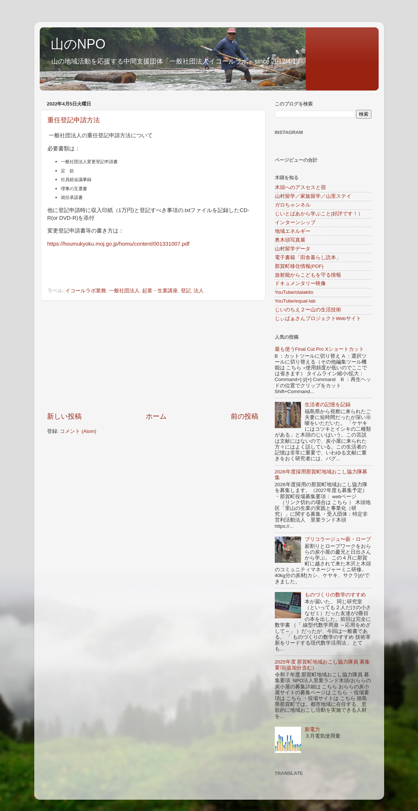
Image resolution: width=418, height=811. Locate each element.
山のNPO (78, 43)
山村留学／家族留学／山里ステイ (313, 196)
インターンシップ (295, 222)
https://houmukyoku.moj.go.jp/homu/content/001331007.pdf (118, 244)
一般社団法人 (124, 290)
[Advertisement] (152, 356)
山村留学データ (292, 248)
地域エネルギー (292, 231)
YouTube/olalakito (294, 292)
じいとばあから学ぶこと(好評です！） (319, 213)
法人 (199, 290)
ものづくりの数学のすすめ (335, 594)
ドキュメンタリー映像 (300, 283)
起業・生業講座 (160, 290)
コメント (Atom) (78, 431)
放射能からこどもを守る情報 (308, 275)
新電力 (312, 729)
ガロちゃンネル (292, 205)
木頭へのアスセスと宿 (300, 187)
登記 (186, 290)
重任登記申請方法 (73, 120)
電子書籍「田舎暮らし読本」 (308, 257)
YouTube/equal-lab (295, 301)
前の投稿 (244, 416)
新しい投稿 (64, 416)
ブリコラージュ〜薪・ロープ (338, 539)
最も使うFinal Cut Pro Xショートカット (319, 349)
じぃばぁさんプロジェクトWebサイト (318, 318)
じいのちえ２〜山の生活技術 (308, 309)
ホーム (156, 416)
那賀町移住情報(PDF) (299, 266)
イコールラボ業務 (85, 290)
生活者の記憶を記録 (328, 404)
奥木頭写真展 (290, 240)
